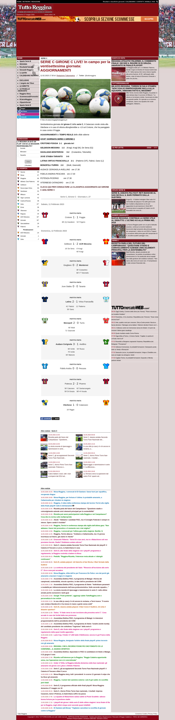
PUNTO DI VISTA (118, 58)
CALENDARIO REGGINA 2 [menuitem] (28, 76)
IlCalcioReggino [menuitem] (25, 99)
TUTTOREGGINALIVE (120, 83)
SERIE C (115, 240)
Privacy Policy (152, 714)
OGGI (149, 148)
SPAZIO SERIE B (118, 190)
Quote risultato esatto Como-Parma (127, 333)
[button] (28, 161)
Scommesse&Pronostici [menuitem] (28, 97)
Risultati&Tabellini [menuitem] (26, 67)
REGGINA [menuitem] (22, 64)
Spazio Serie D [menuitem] (24, 105)
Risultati (28, 165)
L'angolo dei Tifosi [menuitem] (26, 83)
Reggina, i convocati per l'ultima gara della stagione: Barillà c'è (78, 531)
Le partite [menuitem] (22, 73)
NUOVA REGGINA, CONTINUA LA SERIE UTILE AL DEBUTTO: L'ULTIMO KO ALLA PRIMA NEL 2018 (133, 220)
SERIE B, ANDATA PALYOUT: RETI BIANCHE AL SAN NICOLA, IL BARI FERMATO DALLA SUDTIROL (133, 195)
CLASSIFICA (22, 169)
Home (20, 58)
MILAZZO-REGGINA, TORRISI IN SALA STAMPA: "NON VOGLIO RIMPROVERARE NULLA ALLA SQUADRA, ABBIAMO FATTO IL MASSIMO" (134, 88)
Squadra (23, 155)
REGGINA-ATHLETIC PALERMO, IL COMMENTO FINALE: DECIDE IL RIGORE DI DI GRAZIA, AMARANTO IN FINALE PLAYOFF (133, 63)
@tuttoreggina (90, 76)
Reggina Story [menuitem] (24, 94)
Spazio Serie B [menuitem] (24, 61)
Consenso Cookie (141, 714)
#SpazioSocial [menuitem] (24, 102)
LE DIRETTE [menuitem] (23, 86)
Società (22, 148)
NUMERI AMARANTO (120, 215)
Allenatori (23, 151)
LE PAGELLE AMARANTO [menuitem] (24, 90)
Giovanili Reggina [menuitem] (25, 70)
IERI (155, 148)
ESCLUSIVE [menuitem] (23, 80)
